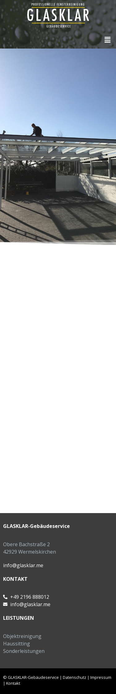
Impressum (100, 677)
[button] (107, 39)
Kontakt (13, 683)
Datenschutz (74, 677)
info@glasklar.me (23, 565)
